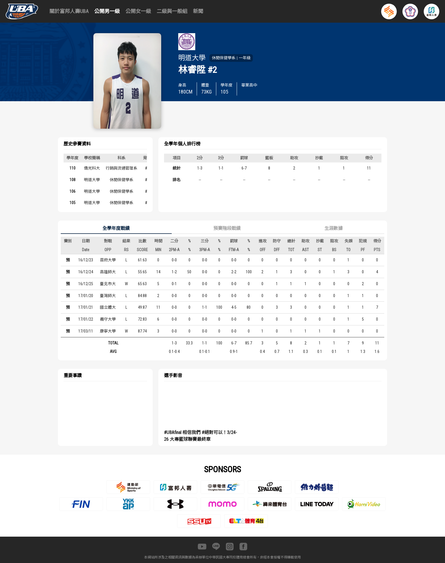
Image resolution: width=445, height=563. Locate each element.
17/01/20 (85, 295)
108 (72, 179)
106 (72, 191)
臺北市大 (108, 284)
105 (72, 202)
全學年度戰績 (116, 228)
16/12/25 (85, 284)
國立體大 (108, 307)
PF (363, 249)
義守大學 (108, 319)
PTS (377, 249)
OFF (262, 249)
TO (348, 249)
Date (85, 249)
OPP (107, 249)
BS (334, 249)
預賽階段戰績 (227, 228)
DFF (277, 249)
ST (320, 249)
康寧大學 (108, 331)
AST (305, 249)
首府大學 (108, 260)
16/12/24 (85, 272)
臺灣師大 (108, 295)
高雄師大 (108, 272)
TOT (291, 249)
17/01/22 (85, 319)
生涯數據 (333, 228)
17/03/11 (85, 331)
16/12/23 (85, 260)
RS (126, 249)
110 (72, 168)
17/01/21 (85, 307)
